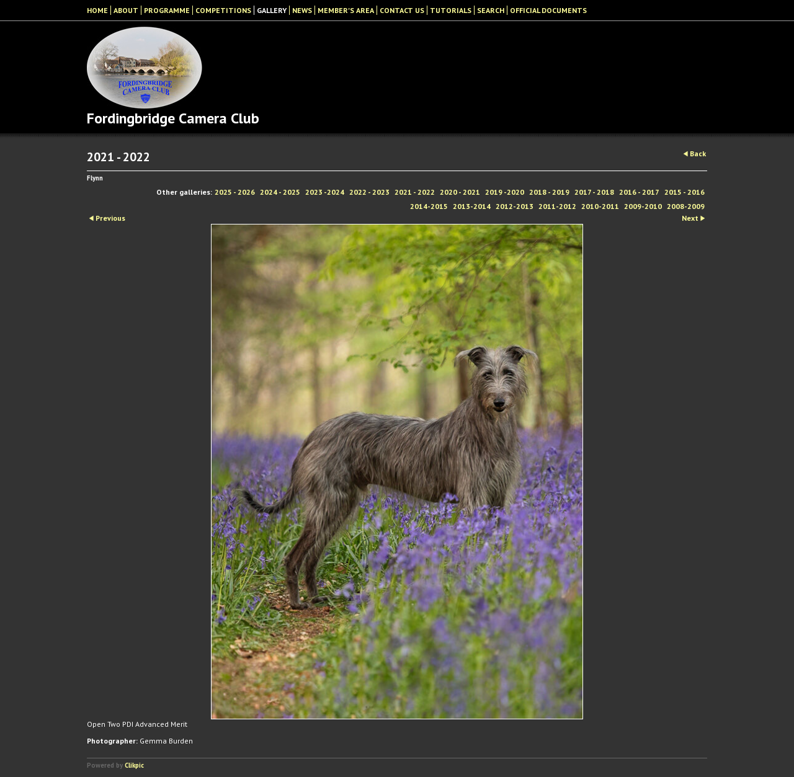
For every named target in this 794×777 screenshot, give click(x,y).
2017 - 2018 (594, 192)
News (302, 10)
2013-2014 (472, 206)
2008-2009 (686, 206)
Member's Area (346, 10)
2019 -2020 (504, 192)
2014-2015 (429, 206)
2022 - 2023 (369, 192)
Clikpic (134, 765)
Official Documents (548, 10)
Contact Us (402, 10)
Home (97, 10)
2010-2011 (600, 206)
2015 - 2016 (684, 192)
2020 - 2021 (460, 192)
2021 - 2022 (415, 192)
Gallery (272, 10)
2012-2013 (514, 206)
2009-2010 (643, 206)
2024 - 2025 (280, 192)
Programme (167, 10)
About (126, 10)
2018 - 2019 (549, 192)
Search (490, 10)
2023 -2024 (324, 192)
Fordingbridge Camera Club (173, 118)
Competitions (223, 10)
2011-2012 (557, 206)
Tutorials (450, 10)
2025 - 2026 (235, 192)
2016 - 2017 (639, 192)
